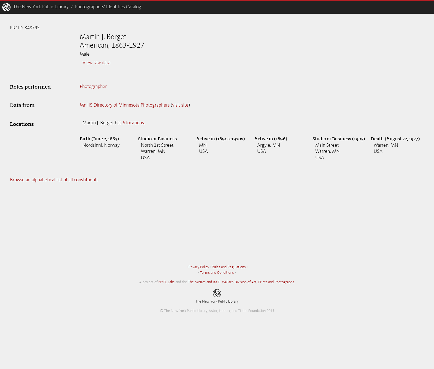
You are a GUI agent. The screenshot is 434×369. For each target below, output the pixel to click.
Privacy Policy (198, 267)
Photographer (93, 86)
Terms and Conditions (217, 273)
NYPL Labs (166, 282)
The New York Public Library (41, 6)
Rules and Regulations (229, 267)
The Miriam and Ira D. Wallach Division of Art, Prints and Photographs (241, 282)
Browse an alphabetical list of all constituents (54, 179)
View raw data (96, 62)
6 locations (133, 122)
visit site (180, 105)
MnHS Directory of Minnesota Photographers (125, 105)
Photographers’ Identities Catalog (108, 6)
